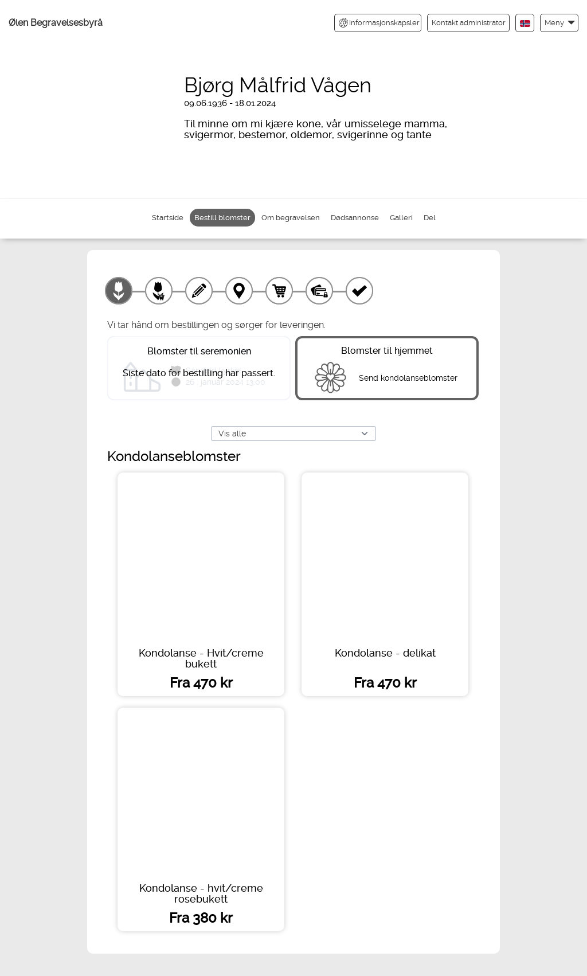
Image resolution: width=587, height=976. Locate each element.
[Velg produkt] (118, 290)
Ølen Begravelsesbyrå (56, 22)
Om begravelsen (290, 217)
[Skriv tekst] (199, 290)
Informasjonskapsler (379, 23)
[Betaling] (319, 290)
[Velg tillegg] (159, 290)
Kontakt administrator (469, 22)
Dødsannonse (355, 217)
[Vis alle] (293, 433)
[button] (559, 23)
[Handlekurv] (279, 290)
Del (430, 217)
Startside (167, 217)
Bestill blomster (222, 217)
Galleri (401, 217)
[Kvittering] (359, 290)
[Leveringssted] (239, 290)
